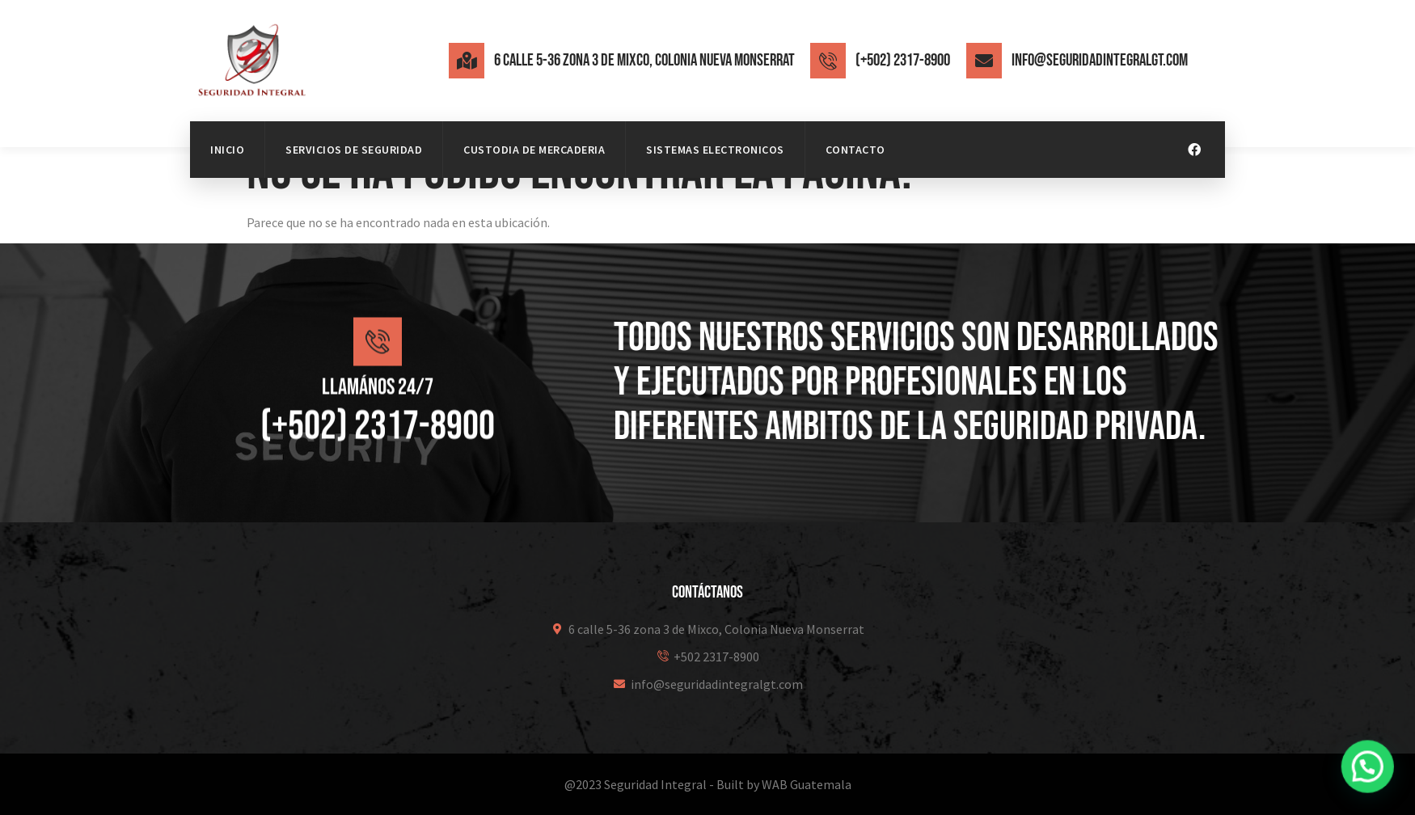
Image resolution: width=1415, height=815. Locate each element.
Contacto (855, 149)
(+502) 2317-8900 (902, 60)
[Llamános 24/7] (377, 354)
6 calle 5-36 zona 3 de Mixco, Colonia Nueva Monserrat (644, 60)
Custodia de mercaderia (534, 149)
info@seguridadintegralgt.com (1100, 60)
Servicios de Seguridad (353, 149)
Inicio (227, 149)
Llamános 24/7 (377, 399)
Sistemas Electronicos (715, 149)
